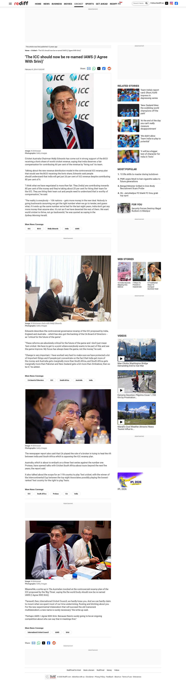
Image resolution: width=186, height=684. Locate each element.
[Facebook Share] (103, 68)
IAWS (77, 229)
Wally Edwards (53, 229)
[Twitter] (166, 3)
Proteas (56, 494)
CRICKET (78, 4)
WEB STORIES (126, 259)
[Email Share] (88, 68)
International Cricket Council (38, 632)
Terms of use (127, 677)
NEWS (47, 4)
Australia (79, 380)
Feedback (109, 677)
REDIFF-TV (115, 4)
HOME (38, 4)
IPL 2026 (122, 489)
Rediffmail (100, 670)
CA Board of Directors (36, 380)
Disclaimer (90, 677)
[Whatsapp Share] (93, 68)
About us (118, 677)
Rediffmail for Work (74, 670)
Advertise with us (78, 677)
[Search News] (145, 3)
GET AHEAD (102, 4)
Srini (67, 632)
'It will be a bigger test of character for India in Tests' (150, 154)
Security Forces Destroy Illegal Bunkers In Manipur (146, 209)
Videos (116, 670)
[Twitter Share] (98, 68)
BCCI (39, 229)
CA (66, 494)
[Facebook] (176, 3)
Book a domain (88, 670)
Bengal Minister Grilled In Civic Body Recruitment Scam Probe (137, 187)
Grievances (137, 677)
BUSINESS (57, 4)
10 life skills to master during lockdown (139, 174)
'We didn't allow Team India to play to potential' (151, 139)
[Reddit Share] (108, 68)
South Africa (64, 380)
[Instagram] (171, 3)
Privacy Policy (100, 677)
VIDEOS (122, 335)
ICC (29, 229)
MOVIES (68, 4)
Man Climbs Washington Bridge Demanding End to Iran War (133, 364)
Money (109, 670)
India (67, 229)
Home (27, 50)
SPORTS (89, 4)
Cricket (34, 50)
